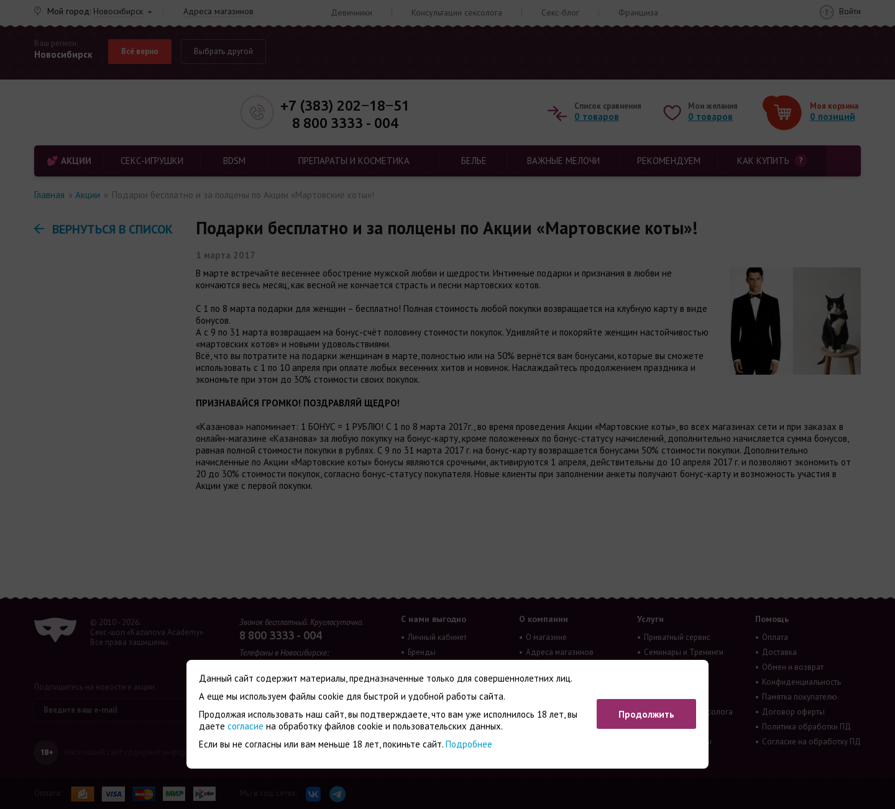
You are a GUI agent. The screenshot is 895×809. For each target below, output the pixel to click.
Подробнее (469, 744)
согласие (245, 726)
